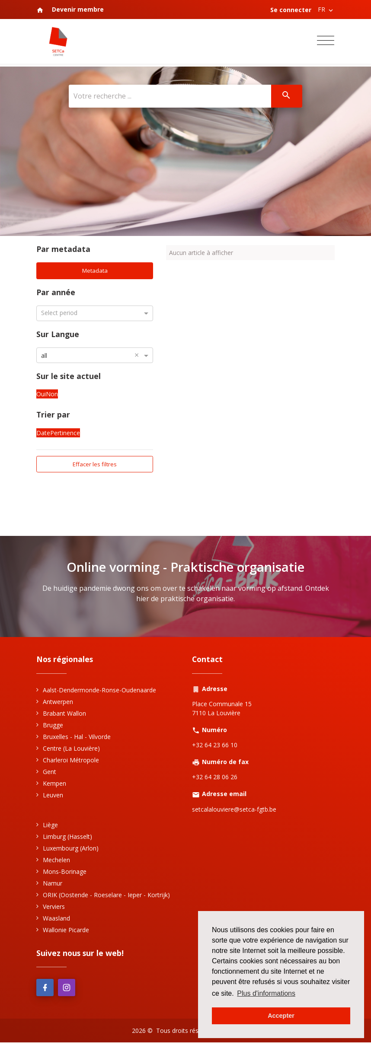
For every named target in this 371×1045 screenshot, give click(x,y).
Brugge (53, 727)
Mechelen (56, 861)
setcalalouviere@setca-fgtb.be (234, 811)
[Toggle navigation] (326, 41)
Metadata (95, 271)
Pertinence (65, 433)
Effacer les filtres (95, 465)
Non (52, 395)
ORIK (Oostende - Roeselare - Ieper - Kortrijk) (106, 896)
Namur (52, 885)
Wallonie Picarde (66, 931)
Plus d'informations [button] (266, 993)
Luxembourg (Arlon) (71, 850)
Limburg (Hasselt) (67, 838)
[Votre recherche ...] (169, 96)
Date (43, 433)
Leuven (53, 797)
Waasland (56, 920)
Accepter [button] (281, 1015)
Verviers (54, 908)
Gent (49, 773)
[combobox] (95, 355)
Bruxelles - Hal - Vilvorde (77, 738)
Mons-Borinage (64, 873)
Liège (50, 826)
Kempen (54, 785)
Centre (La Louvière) (71, 750)
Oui (41, 395)
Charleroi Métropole (71, 762)
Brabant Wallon (64, 715)
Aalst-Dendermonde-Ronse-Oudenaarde (99, 692)
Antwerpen (58, 703)
